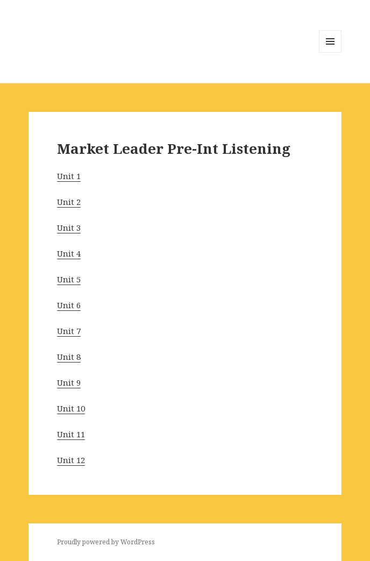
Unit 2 (69, 201)
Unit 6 (69, 305)
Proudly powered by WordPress (106, 541)
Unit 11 (71, 434)
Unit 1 (69, 176)
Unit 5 (69, 279)
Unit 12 (71, 460)
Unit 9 (69, 382)
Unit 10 (71, 408)
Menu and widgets (330, 52)
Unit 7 (69, 330)
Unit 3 (69, 227)
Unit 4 (69, 253)
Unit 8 (69, 356)
